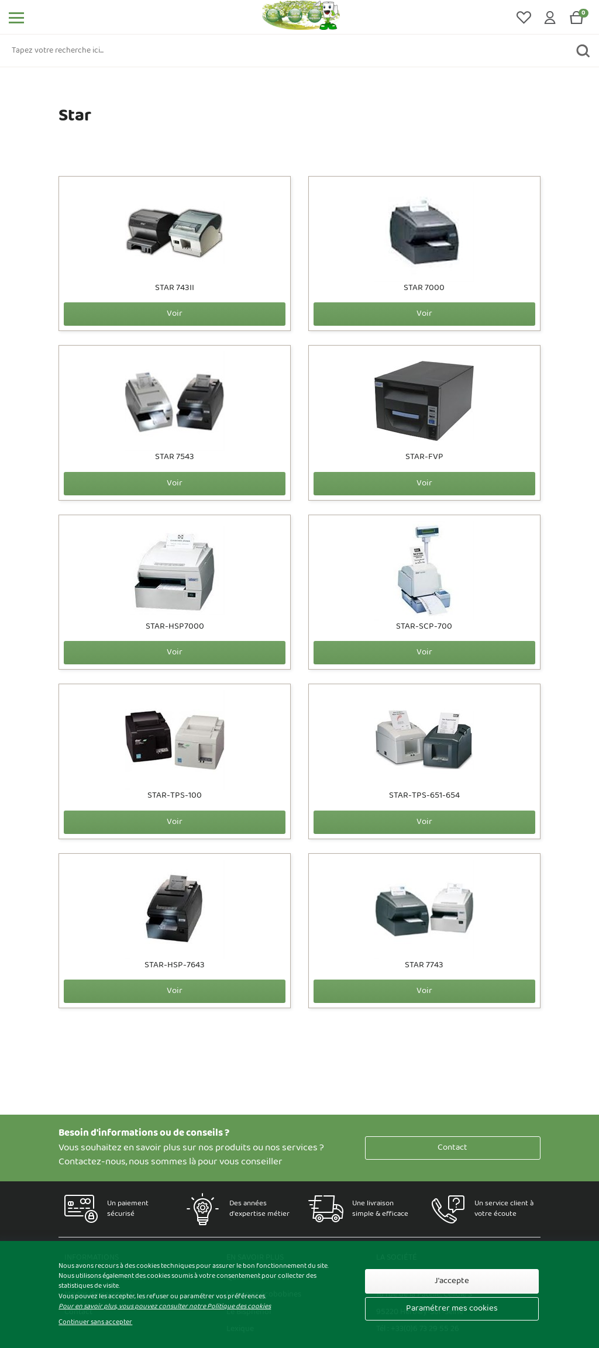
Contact (452, 1147)
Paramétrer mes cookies (452, 1308)
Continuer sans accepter (95, 1323)
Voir (175, 313)
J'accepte (452, 1281)
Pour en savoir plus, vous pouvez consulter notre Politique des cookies (164, 1306)
